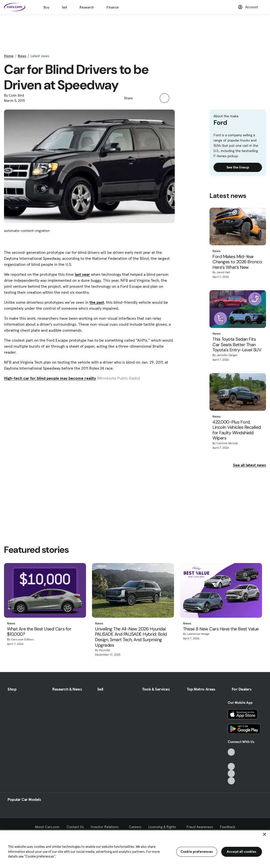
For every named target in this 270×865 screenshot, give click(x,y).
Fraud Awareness (199, 827)
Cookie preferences (196, 851)
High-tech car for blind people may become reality (50, 378)
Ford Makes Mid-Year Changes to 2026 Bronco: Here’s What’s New (237, 262)
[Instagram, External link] (231, 773)
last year (82, 274)
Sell (64, 7)
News (22, 56)
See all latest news (249, 464)
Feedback (227, 827)
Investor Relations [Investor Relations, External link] (106, 827)
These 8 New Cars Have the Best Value (221, 629)
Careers (135, 827)
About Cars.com (47, 827)
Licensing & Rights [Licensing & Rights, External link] (164, 827)
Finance (112, 7)
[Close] (264, 834)
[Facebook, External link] (231, 759)
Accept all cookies (241, 851)
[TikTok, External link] (231, 752)
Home (9, 56)
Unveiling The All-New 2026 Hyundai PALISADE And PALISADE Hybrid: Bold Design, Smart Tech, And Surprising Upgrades (131, 637)
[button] (139, 97)
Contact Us (75, 827)
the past (97, 302)
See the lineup (237, 167)
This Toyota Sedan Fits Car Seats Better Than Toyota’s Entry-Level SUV (236, 345)
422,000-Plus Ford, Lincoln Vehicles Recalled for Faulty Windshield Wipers (236, 430)
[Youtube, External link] (231, 766)
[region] (135, 847)
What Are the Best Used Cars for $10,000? (39, 631)
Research (87, 7)
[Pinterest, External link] (231, 780)
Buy (46, 7)
